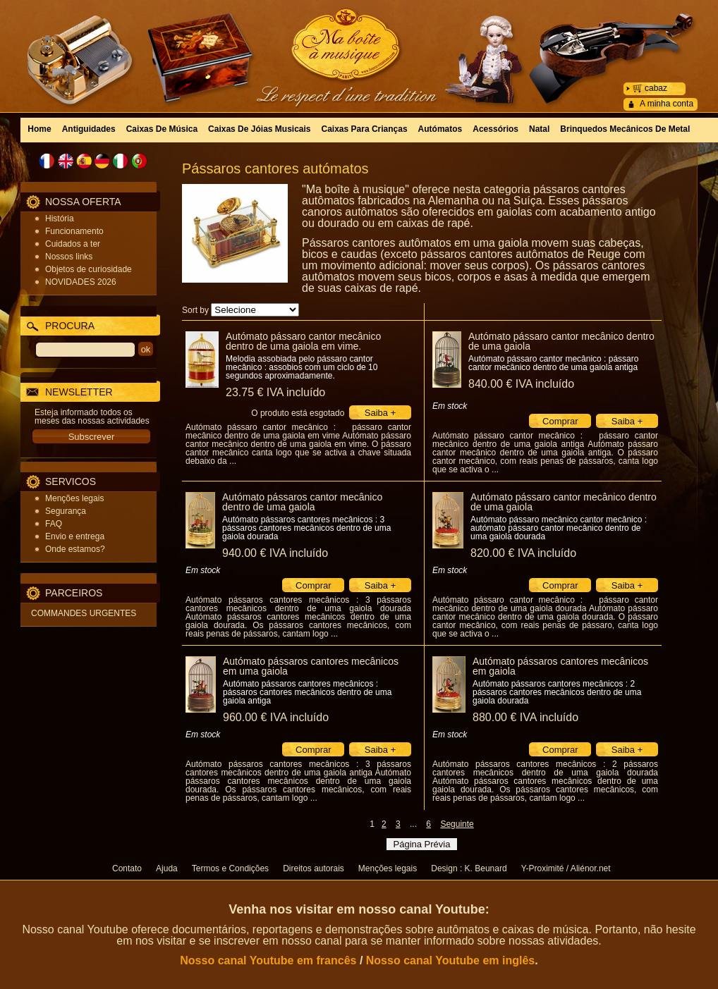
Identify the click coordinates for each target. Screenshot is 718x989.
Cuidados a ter (72, 244)
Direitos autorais (313, 868)
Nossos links (68, 257)
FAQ (53, 524)
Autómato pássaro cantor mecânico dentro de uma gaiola (561, 341)
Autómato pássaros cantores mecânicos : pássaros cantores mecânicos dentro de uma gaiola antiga (307, 692)
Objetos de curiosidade (88, 269)
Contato (127, 868)
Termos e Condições (230, 868)
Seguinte (456, 824)
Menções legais (74, 498)
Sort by (195, 310)
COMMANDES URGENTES (83, 613)
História (59, 218)
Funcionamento (74, 231)
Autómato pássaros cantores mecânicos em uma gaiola (310, 666)
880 (525, 717)
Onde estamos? (75, 549)
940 (275, 553)
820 (523, 553)
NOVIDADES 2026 (80, 282)
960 (276, 717)
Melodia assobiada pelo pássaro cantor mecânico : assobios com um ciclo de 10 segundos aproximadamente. (301, 367)
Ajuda (167, 868)
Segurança (65, 511)
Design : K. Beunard (468, 868)
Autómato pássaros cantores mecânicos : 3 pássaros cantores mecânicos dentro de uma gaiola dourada (306, 528)
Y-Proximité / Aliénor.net (566, 868)
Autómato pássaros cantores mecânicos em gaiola (560, 666)
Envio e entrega (74, 536)
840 (521, 384)
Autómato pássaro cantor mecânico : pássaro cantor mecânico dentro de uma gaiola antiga (553, 363)
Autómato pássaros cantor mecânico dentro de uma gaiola (302, 502)
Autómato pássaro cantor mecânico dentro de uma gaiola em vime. (303, 341)
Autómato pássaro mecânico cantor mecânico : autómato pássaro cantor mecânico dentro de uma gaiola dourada (558, 528)
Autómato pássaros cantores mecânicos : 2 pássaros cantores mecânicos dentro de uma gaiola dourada (557, 692)
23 (275, 392)
